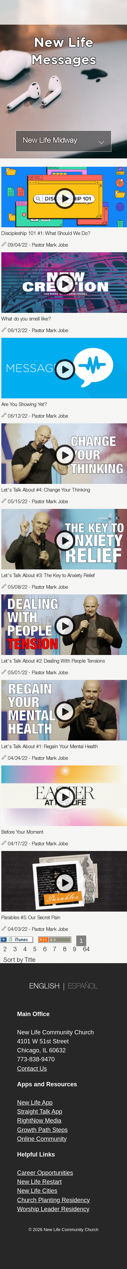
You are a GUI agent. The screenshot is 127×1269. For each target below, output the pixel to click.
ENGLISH (44, 986)
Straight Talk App (39, 1111)
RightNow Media (39, 1120)
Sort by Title (19, 960)
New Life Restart (39, 1181)
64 (86, 950)
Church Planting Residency (53, 1200)
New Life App (35, 1102)
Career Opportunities (45, 1172)
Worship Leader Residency (53, 1209)
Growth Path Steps (42, 1130)
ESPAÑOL (83, 986)
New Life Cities (37, 1190)
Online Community (42, 1139)
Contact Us (32, 1068)
